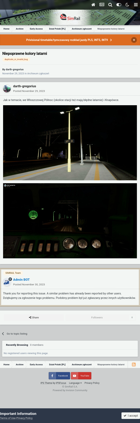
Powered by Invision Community (70, 390)
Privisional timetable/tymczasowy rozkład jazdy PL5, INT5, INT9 (67, 40)
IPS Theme (46, 382)
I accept (131, 415)
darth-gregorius (15, 69)
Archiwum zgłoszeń (38, 73)
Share (34, 317)
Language (75, 382)
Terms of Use (8, 418)
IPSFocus (61, 382)
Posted (29, 90)
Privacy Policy (92, 382)
